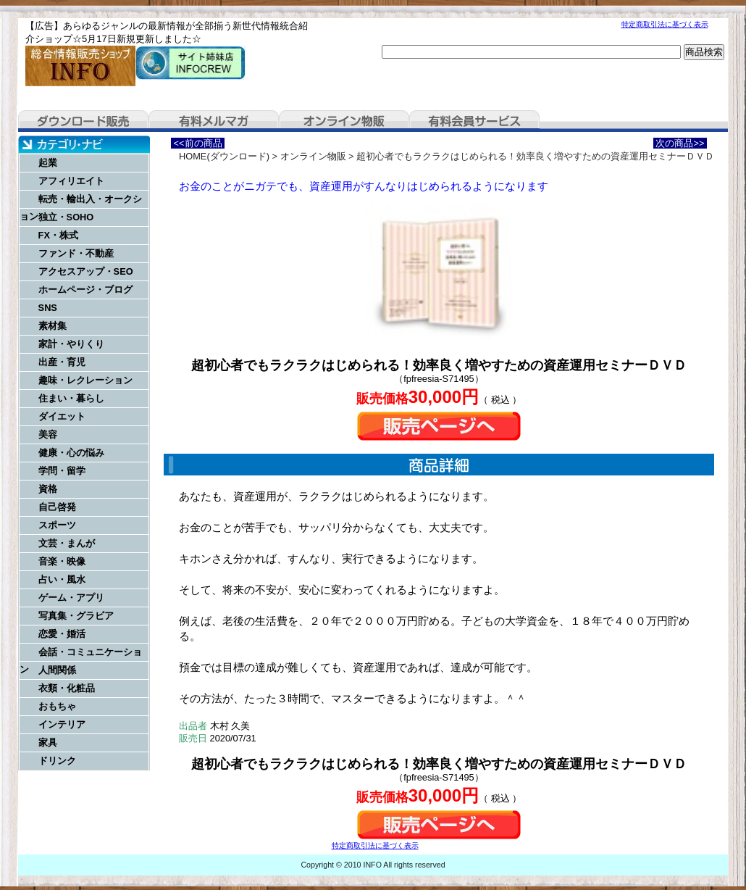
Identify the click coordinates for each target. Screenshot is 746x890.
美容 (47, 434)
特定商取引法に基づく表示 (664, 24)
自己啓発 (57, 507)
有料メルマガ (213, 121)
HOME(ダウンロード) (224, 156)
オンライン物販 (344, 121)
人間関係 (57, 670)
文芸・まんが (66, 543)
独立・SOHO (66, 217)
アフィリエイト (71, 180)
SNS (47, 307)
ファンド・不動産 (76, 253)
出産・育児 (61, 362)
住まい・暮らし (71, 398)
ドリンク (57, 760)
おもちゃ (57, 706)
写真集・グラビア (76, 615)
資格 (47, 488)
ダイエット (61, 416)
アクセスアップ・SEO (85, 271)
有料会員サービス (474, 121)
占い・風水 (61, 579)
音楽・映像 (61, 561)
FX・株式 (58, 235)
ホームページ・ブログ (85, 289)
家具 (47, 742)
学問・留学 (61, 470)
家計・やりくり (71, 343)
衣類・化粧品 (66, 688)
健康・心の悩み (71, 452)
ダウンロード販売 (83, 121)
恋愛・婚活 (61, 633)
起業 (47, 162)
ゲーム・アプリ (71, 597)
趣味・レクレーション (85, 380)
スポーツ (57, 525)
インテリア (61, 724)
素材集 (52, 325)
